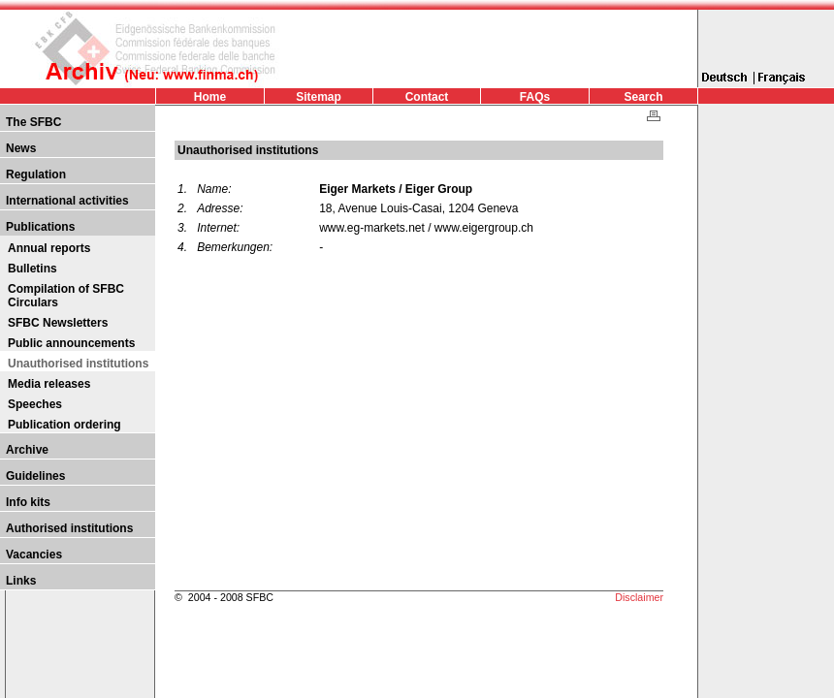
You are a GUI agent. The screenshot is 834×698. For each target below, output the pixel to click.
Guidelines (35, 476)
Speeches (35, 404)
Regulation (36, 174)
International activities (67, 200)
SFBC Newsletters (58, 323)
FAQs (535, 97)
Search (643, 97)
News (21, 148)
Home (210, 97)
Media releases (49, 384)
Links (21, 580)
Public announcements (71, 343)
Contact (427, 97)
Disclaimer (639, 597)
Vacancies (34, 554)
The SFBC (33, 122)
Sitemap (318, 97)
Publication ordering (64, 424)
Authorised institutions (69, 528)
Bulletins (32, 268)
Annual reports (49, 248)
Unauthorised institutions (78, 363)
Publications (40, 227)
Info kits (28, 502)
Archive (27, 450)
